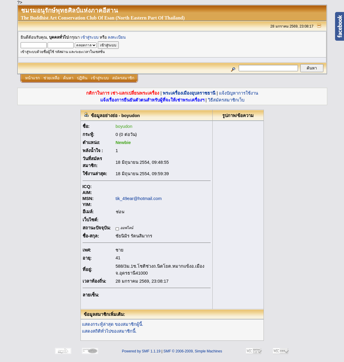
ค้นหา (68, 78)
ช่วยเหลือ (51, 78)
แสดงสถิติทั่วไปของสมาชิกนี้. (109, 331)
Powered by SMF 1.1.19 (141, 351)
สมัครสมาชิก (123, 78)
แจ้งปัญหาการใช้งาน (238, 93)
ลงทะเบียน (117, 37)
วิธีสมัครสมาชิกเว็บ (226, 100)
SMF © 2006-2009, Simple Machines (192, 351)
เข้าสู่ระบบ (89, 37)
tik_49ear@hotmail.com (138, 198)
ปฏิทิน (82, 78)
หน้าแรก (32, 78)
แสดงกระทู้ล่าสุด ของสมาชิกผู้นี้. (112, 324)
